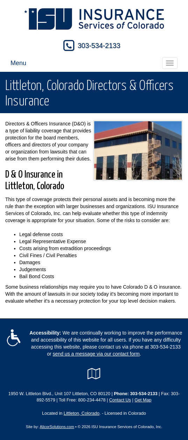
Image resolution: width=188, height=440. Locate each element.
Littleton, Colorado (81, 413)
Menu (18, 63)
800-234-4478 (91, 400)
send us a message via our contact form (96, 354)
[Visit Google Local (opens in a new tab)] (94, 373)
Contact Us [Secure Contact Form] (120, 400)
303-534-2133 (99, 45)
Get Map (142, 400)
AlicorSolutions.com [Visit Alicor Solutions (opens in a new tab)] (57, 427)
